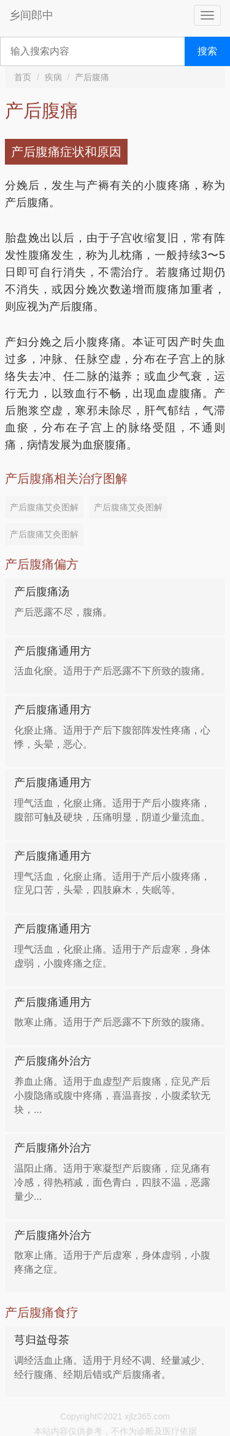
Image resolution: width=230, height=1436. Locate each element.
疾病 (53, 77)
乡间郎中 (31, 15)
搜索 (207, 51)
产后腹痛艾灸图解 (44, 507)
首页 (22, 77)
